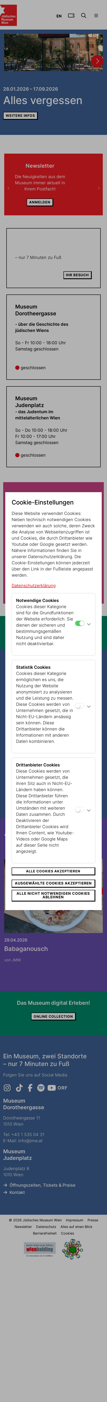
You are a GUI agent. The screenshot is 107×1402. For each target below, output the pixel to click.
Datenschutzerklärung (34, 585)
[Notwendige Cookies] (80, 623)
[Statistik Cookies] (80, 705)
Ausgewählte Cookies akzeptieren (53, 883)
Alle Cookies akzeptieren (53, 871)
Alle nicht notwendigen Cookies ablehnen (53, 895)
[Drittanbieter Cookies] (80, 809)
